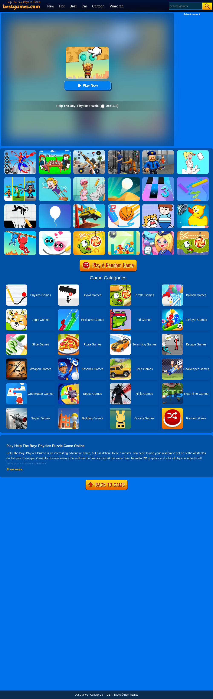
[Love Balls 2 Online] (55, 232)
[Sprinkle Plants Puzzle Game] (193, 178)
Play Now (87, 85)
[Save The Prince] (158, 205)
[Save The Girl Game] (55, 178)
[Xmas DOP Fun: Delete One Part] (193, 151)
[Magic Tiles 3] (158, 178)
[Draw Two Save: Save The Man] (20, 205)
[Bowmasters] (20, 178)
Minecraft (116, 6)
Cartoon (98, 6)
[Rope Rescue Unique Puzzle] (20, 232)
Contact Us (96, 694)
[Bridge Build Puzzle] (89, 205)
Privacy (116, 694)
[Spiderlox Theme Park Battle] (20, 151)
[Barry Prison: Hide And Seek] (158, 151)
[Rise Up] (55, 205)
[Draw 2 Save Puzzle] (89, 178)
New (50, 6)
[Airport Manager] (158, 232)
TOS (107, 694)
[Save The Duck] (193, 205)
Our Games (81, 694)
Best (73, 6)
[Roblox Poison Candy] (55, 151)
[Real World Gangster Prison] (124, 151)
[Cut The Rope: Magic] (89, 232)
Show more (14, 469)
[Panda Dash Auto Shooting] (89, 151)
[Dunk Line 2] (124, 205)
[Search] (185, 6)
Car (84, 6)
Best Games (131, 694)
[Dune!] (124, 178)
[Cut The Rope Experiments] (193, 232)
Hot (62, 6)
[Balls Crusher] (124, 232)
